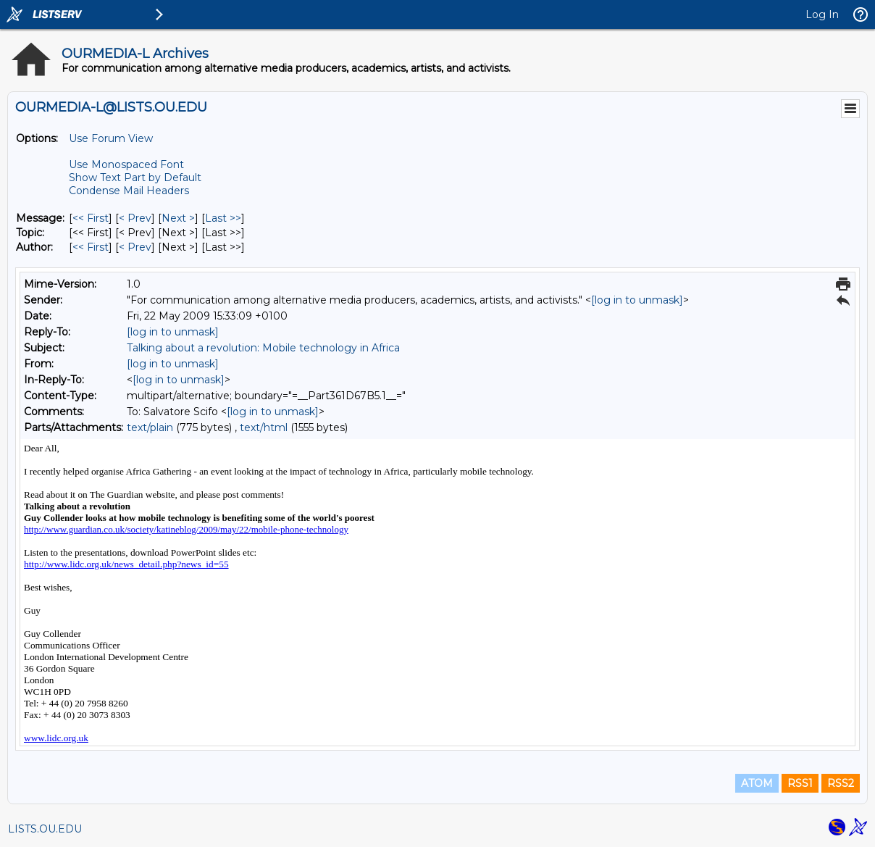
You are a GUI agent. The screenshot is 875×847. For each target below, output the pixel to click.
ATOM (757, 783)
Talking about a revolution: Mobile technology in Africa (263, 347)
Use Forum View (111, 138)
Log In (822, 14)
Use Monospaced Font (126, 164)
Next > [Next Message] (178, 218)
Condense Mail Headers (129, 190)
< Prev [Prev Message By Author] (135, 247)
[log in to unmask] (637, 299)
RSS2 (840, 783)
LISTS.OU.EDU (45, 828)
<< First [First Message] (90, 218)
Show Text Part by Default (135, 177)
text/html (264, 427)
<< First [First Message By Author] (90, 247)
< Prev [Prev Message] (135, 218)
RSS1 (800, 783)
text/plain (150, 427)
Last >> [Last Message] (223, 218)
